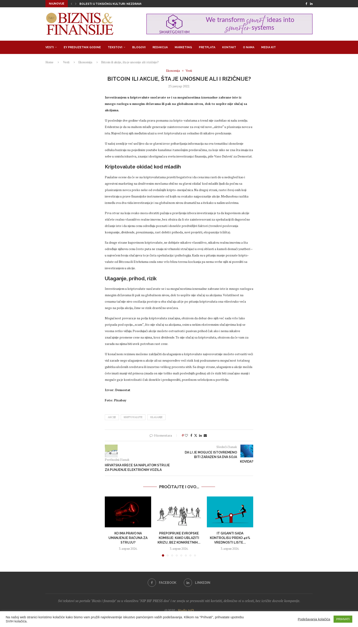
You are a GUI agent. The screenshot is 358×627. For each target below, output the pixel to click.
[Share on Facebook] (191, 435)
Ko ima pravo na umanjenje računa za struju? (127, 537)
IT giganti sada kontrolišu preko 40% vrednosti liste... (230, 537)
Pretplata (207, 47)
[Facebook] (306, 3)
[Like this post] (186, 435)
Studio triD (186, 610)
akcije (112, 417)
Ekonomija (85, 62)
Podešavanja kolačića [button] (314, 619)
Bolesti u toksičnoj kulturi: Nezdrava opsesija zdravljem (126, 3)
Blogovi (139, 47)
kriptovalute (133, 417)
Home (49, 62)
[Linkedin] (311, 3)
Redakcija (160, 47)
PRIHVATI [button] (343, 619)
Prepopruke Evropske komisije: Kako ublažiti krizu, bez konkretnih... (179, 537)
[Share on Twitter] (195, 435)
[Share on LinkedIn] (200, 435)
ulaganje (156, 417)
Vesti (49, 47)
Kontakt (229, 47)
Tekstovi (115, 47)
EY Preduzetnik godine (82, 47)
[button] (71, 3)
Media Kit (268, 47)
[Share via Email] (205, 435)
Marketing (183, 47)
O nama (248, 47)
